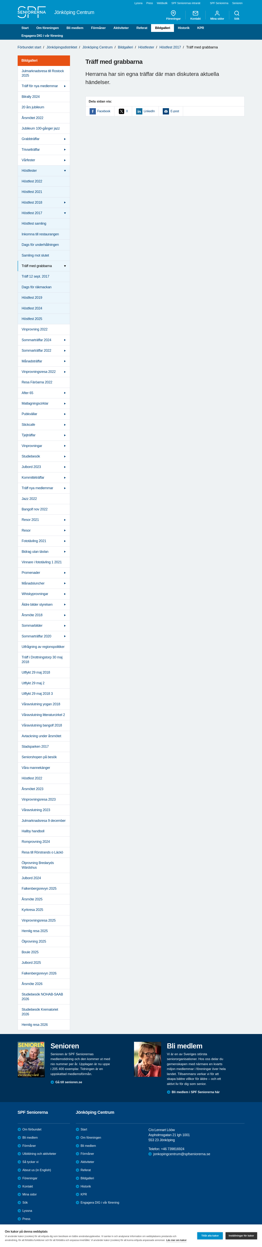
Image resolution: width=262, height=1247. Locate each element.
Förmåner (98, 28)
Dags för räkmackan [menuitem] (37, 287)
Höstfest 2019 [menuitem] (32, 298)
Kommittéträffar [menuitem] (33, 477)
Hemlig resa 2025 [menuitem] (35, 931)
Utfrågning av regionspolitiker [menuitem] (43, 647)
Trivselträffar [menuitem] (31, 150)
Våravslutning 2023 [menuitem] (36, 810)
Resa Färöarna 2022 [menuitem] (37, 382)
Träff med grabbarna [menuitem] (37, 266)
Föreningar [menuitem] (173, 15)
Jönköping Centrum (97, 47)
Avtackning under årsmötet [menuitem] (41, 736)
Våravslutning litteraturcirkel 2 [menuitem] (43, 715)
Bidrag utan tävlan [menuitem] (35, 552)
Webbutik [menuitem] (162, 3)
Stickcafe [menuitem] (28, 425)
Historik (183, 28)
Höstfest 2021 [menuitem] (32, 192)
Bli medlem (75, 28)
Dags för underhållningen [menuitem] (40, 245)
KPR (200, 28)
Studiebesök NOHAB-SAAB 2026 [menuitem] (42, 996)
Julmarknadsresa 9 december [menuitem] (44, 821)
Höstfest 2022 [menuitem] (32, 181)
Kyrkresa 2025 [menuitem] (32, 910)
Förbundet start (29, 47)
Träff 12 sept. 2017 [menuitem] (35, 276)
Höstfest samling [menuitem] (34, 223)
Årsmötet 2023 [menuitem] (32, 789)
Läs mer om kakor (176, 1240)
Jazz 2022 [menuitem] (29, 499)
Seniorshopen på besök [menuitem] (39, 757)
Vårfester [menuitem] (28, 160)
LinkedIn (149, 111)
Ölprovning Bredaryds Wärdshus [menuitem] (38, 865)
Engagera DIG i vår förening (42, 36)
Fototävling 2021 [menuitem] (34, 541)
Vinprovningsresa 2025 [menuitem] (39, 920)
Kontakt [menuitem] (195, 15)
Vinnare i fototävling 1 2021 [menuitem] (42, 562)
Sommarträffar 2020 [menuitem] (36, 636)
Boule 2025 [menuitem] (30, 952)
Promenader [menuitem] (31, 573)
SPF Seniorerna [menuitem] (219, 3)
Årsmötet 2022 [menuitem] (32, 118)
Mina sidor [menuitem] (217, 15)
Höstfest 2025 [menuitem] (32, 319)
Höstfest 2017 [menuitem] (32, 213)
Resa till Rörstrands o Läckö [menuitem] (42, 852)
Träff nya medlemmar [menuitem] (37, 488)
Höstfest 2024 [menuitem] (32, 308)
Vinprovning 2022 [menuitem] (35, 329)
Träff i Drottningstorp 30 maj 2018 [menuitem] (42, 659)
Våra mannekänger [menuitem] (36, 768)
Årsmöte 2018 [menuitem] (32, 615)
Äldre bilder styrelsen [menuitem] (37, 604)
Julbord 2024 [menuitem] (31, 878)
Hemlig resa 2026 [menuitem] (35, 1025)
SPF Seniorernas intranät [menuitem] (185, 3)
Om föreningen (47, 28)
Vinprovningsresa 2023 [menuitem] (39, 799)
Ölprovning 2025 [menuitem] (34, 941)
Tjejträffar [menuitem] (28, 435)
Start (25, 28)
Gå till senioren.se (68, 1082)
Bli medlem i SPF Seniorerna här (196, 1092)
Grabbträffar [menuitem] (31, 139)
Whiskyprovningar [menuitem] (35, 594)
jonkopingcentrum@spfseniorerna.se (181, 1154)
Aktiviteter (121, 28)
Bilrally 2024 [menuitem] (31, 97)
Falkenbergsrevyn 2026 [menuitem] (39, 973)
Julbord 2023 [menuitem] (31, 467)
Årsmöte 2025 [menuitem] (32, 899)
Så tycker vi (30, 1162)
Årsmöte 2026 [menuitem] (32, 984)
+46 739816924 (172, 1149)
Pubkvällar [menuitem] (29, 414)
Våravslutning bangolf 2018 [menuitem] (42, 725)
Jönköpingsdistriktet (62, 47)
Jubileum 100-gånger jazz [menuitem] (41, 128)
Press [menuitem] (149, 3)
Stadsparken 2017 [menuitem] (35, 746)
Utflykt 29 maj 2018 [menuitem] (36, 672)
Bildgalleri (162, 28)
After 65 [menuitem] (27, 393)
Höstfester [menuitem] (29, 171)
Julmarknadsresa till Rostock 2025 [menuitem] (43, 73)
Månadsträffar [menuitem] (32, 361)
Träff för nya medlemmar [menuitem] (40, 86)
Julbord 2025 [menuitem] (31, 963)
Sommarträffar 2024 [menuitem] (36, 340)
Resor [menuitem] (26, 530)
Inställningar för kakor (241, 1235)
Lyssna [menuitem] (138, 3)
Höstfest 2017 (170, 47)
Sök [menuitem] (237, 15)
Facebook (103, 111)
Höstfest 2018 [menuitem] (32, 202)
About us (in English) (36, 1170)
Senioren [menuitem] (237, 3)
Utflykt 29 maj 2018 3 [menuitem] (37, 694)
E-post (174, 111)
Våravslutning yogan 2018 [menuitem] (41, 704)
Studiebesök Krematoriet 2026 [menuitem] (40, 1012)
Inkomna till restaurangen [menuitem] (40, 234)
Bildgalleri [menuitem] (30, 60)
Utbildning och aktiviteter (39, 1153)
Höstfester (146, 47)
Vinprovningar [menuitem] (32, 446)
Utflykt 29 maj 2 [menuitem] (33, 683)
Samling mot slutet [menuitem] (35, 255)
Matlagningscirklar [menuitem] (35, 403)
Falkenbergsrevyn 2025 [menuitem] (39, 888)
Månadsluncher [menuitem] (33, 583)
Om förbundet (32, 1129)
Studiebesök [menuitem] (31, 456)
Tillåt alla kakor (210, 1235)
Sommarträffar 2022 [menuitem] (36, 350)
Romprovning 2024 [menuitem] (36, 842)
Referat (142, 28)
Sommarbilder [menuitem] (32, 625)
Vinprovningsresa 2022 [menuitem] (39, 372)
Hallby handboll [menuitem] (33, 831)
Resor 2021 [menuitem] (30, 520)
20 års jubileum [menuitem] (33, 107)
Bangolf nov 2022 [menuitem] (35, 509)
